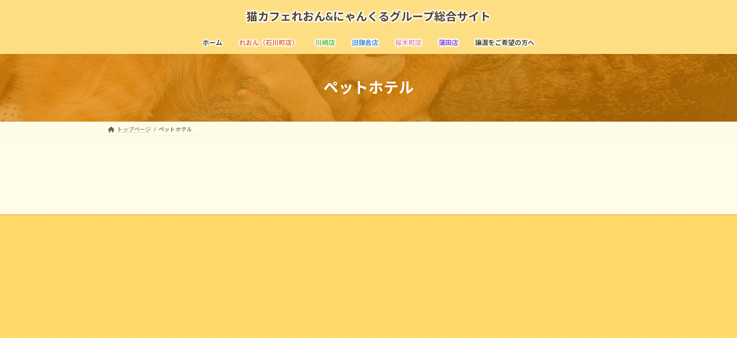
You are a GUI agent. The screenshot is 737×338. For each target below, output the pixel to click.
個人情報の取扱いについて (482, 223)
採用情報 (221, 223)
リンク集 (366, 223)
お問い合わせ (413, 223)
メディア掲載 (267, 223)
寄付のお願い (551, 223)
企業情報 (180, 223)
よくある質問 (320, 223)
